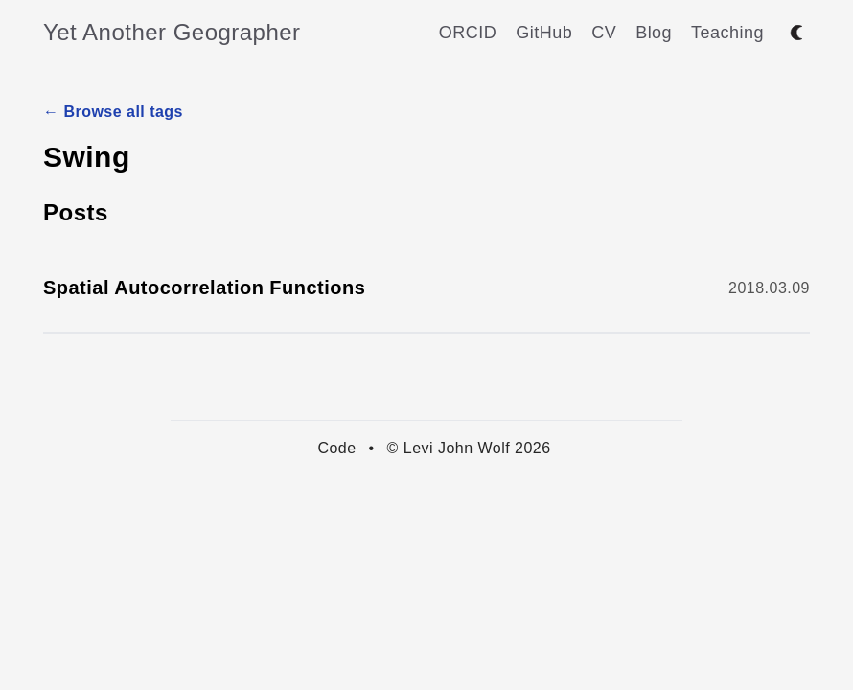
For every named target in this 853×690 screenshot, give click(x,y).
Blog (653, 32)
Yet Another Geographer (172, 32)
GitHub (544, 32)
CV (603, 32)
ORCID (467, 32)
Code (336, 448)
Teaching (727, 32)
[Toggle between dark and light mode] (796, 32)
